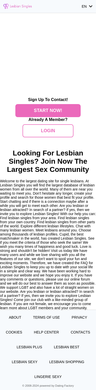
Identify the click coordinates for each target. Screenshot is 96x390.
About (15, 317)
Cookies (14, 332)
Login (48, 130)
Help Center (46, 332)
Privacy (79, 317)
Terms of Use (46, 317)
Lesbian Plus (29, 347)
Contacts (80, 332)
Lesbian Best (66, 347)
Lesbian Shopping (66, 362)
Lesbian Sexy (24, 362)
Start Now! (48, 110)
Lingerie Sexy (48, 377)
